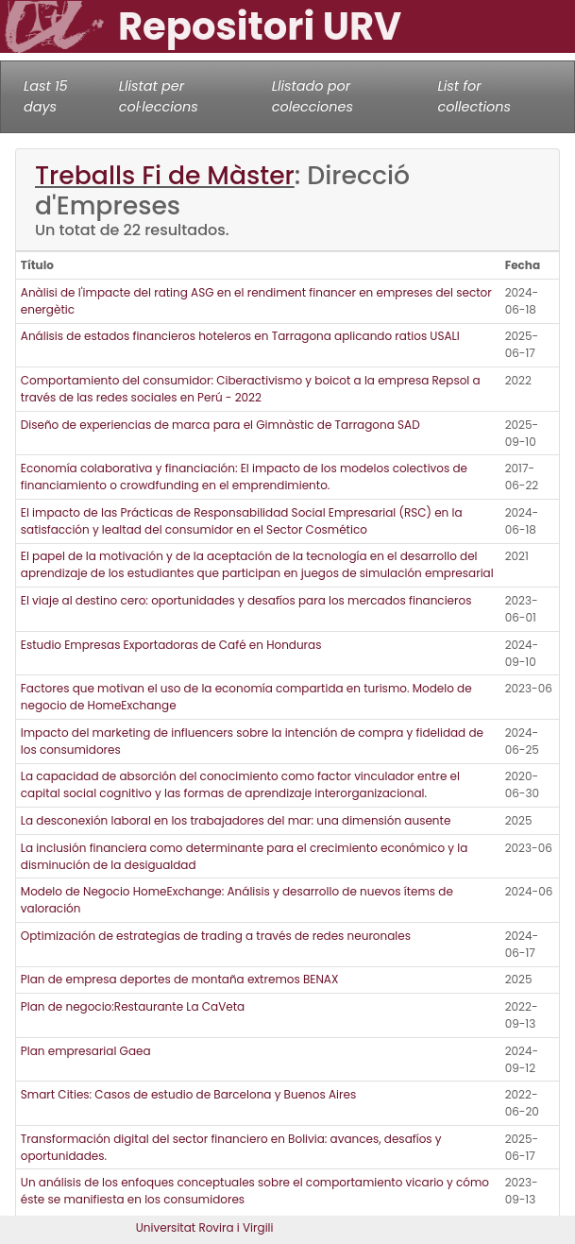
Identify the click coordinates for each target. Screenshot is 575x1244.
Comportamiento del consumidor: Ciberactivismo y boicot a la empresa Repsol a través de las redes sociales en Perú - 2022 (251, 388)
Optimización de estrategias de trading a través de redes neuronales (216, 936)
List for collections (474, 96)
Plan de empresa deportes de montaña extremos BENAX (180, 979)
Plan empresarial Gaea (86, 1051)
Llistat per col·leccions (158, 96)
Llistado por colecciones (312, 96)
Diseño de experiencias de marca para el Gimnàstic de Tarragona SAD (220, 425)
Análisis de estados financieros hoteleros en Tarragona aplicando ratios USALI (240, 336)
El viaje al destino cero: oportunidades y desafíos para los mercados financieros (246, 600)
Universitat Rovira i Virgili (205, 1227)
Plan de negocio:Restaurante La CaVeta (133, 1006)
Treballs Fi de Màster (165, 175)
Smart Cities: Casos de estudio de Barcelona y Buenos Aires (188, 1094)
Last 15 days (46, 96)
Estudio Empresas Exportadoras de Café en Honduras (171, 645)
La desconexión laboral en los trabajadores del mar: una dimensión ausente (236, 820)
